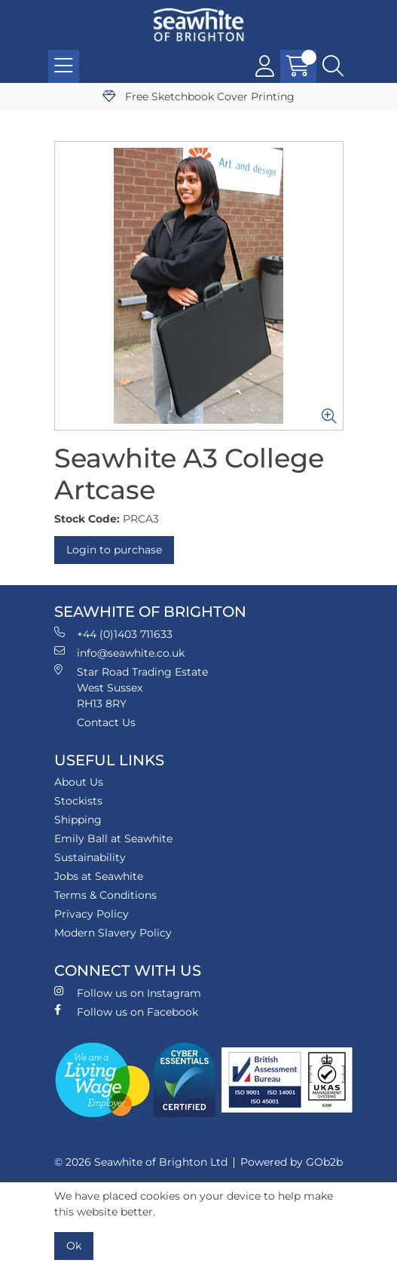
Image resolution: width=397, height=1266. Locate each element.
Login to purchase (114, 549)
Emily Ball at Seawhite (113, 838)
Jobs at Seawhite (98, 876)
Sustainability (90, 857)
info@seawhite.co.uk (119, 652)
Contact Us (106, 722)
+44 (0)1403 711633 (113, 634)
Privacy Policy (91, 914)
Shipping (78, 819)
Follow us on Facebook (126, 1011)
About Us (78, 782)
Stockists (78, 801)
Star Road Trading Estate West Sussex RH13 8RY (131, 687)
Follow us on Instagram (127, 993)
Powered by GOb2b (291, 1162)
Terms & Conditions (105, 895)
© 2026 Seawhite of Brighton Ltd (141, 1162)
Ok (73, 1245)
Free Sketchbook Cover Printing (198, 96)
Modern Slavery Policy (113, 933)
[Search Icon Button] (333, 66)
